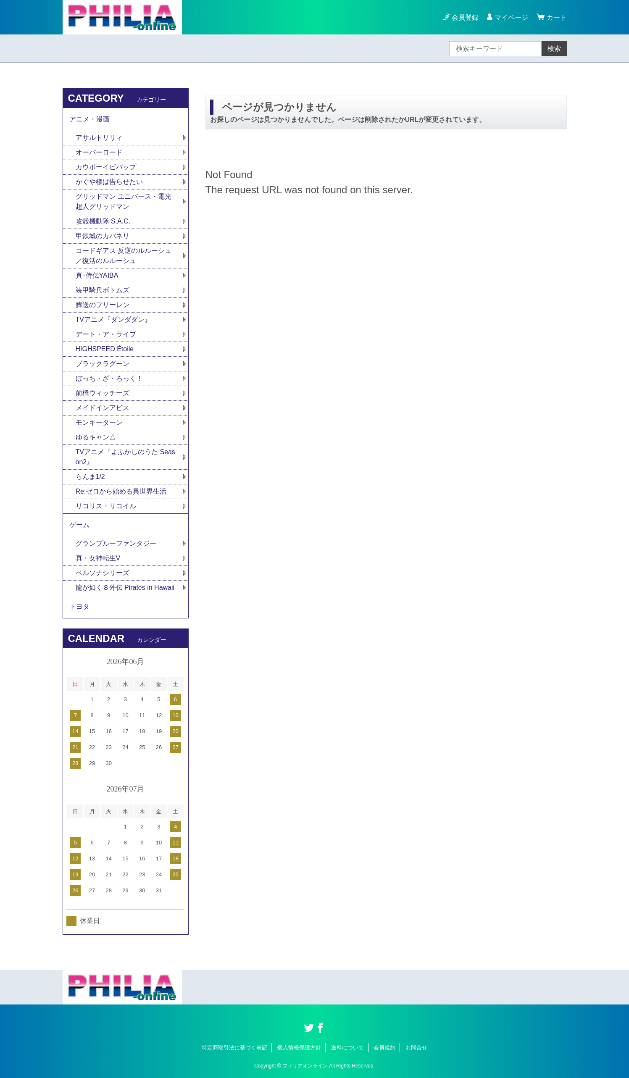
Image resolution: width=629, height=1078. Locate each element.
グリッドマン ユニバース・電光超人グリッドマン (123, 201)
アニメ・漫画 (89, 119)
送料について (347, 1047)
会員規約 (384, 1047)
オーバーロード (99, 152)
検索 (554, 48)
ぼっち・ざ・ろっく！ (109, 378)
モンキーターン (99, 422)
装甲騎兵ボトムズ (102, 290)
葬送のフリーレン (102, 304)
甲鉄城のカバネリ (102, 235)
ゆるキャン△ (96, 437)
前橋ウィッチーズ (102, 393)
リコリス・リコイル (106, 506)
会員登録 (465, 17)
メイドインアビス (102, 407)
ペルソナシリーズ (102, 572)
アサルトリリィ (99, 137)
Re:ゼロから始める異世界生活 (121, 491)
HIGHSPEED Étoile (105, 348)
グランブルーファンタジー (116, 543)
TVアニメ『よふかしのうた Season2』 (125, 456)
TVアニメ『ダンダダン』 (113, 319)
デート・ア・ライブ (106, 334)
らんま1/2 (90, 476)
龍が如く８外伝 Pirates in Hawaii (125, 587)
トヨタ (79, 606)
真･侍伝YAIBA (97, 275)
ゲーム (79, 524)
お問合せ (416, 1047)
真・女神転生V (98, 558)
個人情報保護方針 (299, 1047)
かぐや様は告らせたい (109, 181)
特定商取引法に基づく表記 (234, 1047)
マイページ (511, 17)
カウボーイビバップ (106, 167)
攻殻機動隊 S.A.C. (103, 221)
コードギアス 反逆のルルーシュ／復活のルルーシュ (123, 255)
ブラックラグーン (102, 363)
